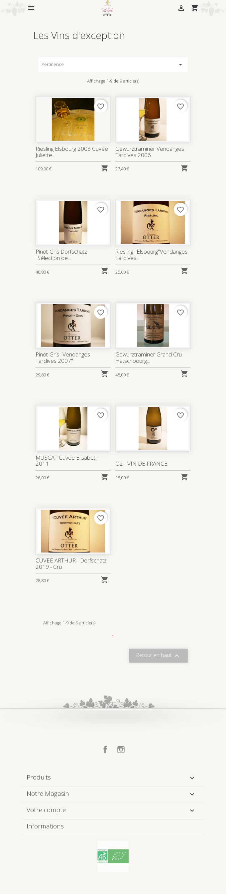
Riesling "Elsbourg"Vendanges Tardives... (151, 255)
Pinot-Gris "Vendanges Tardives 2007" (63, 357)
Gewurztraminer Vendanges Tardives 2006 (149, 152)
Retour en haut (158, 656)
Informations (45, 826)
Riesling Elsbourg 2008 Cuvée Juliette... (72, 152)
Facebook (105, 749)
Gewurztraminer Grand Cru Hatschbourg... (149, 357)
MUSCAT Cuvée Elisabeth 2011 (67, 460)
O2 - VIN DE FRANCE (142, 463)
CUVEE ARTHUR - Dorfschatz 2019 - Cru (71, 563)
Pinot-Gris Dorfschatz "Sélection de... (61, 255)
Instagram (121, 749)
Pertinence (113, 65)
